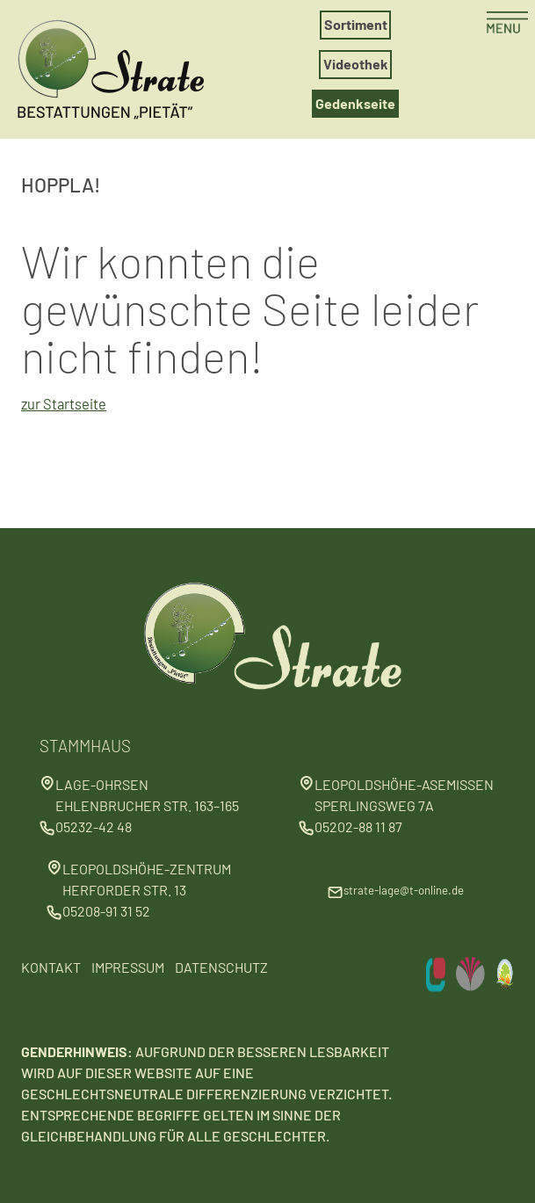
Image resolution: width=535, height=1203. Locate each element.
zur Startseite (63, 403)
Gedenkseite (355, 103)
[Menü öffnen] (507, 24)
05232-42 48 (93, 826)
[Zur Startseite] (120, 66)
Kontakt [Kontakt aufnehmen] (51, 967)
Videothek (355, 63)
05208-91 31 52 (106, 910)
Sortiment (355, 24)
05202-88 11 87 (358, 826)
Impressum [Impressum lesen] (127, 967)
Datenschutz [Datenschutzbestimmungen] (221, 967)
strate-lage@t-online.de (403, 890)
